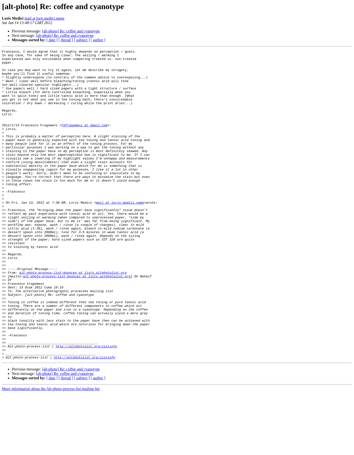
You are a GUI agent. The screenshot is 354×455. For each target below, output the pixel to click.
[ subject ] (82, 40)
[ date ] (52, 40)
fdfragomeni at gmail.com (84, 140)
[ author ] (98, 40)
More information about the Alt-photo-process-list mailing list (51, 451)
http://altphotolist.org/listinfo (86, 406)
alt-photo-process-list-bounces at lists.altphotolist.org (73, 317)
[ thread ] (66, 40)
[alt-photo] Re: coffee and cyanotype (71, 31)
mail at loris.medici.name (45, 18)
